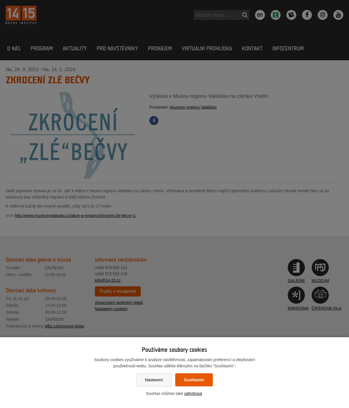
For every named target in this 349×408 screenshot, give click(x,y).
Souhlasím (194, 380)
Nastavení (154, 380)
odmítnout (193, 393)
